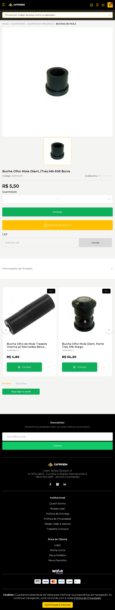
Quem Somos (57, 503)
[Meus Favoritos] (103, 5)
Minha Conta (57, 550)
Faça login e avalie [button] (21, 391)
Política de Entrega (57, 513)
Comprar (57, 212)
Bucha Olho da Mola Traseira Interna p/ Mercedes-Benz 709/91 (27, 345)
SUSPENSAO (18, 23)
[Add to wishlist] (57, 225)
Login (57, 545)
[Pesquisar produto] (110, 15)
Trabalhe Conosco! (58, 529)
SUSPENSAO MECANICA (40, 23)
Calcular (95, 242)
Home (5, 23)
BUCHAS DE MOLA (66, 23)
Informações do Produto (17, 268)
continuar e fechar (58, 605)
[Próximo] (109, 330)
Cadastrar (57, 446)
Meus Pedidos (57, 555)
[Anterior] (6, 330)
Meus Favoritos (57, 560)
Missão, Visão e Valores (57, 523)
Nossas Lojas (57, 508)
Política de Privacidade (57, 518)
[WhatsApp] (91, 4)
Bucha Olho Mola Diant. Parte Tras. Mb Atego (83, 345)
